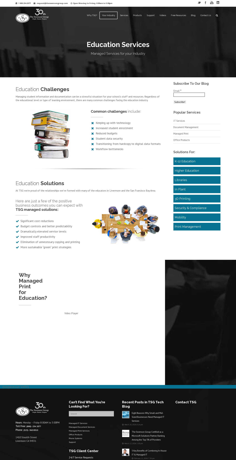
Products (137, 15)
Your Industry (108, 15)
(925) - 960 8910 (31, 406)
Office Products (181, 145)
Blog (193, 15)
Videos (162, 15)
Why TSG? (92, 15)
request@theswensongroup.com (52, 3)
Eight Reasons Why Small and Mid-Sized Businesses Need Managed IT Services (148, 394)
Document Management (185, 132)
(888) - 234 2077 (34, 403)
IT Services (179, 126)
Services (124, 15)
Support (151, 15)
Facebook (205, 2)
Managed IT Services (80, 400)
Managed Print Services (81, 407)
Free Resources (178, 15)
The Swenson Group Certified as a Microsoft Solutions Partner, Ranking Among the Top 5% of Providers (148, 413)
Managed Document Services (84, 403)
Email (177, 90)
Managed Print (180, 138)
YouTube (211, 2)
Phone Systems (77, 414)
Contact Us (205, 15)
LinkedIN (217, 2)
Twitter (199, 2)
